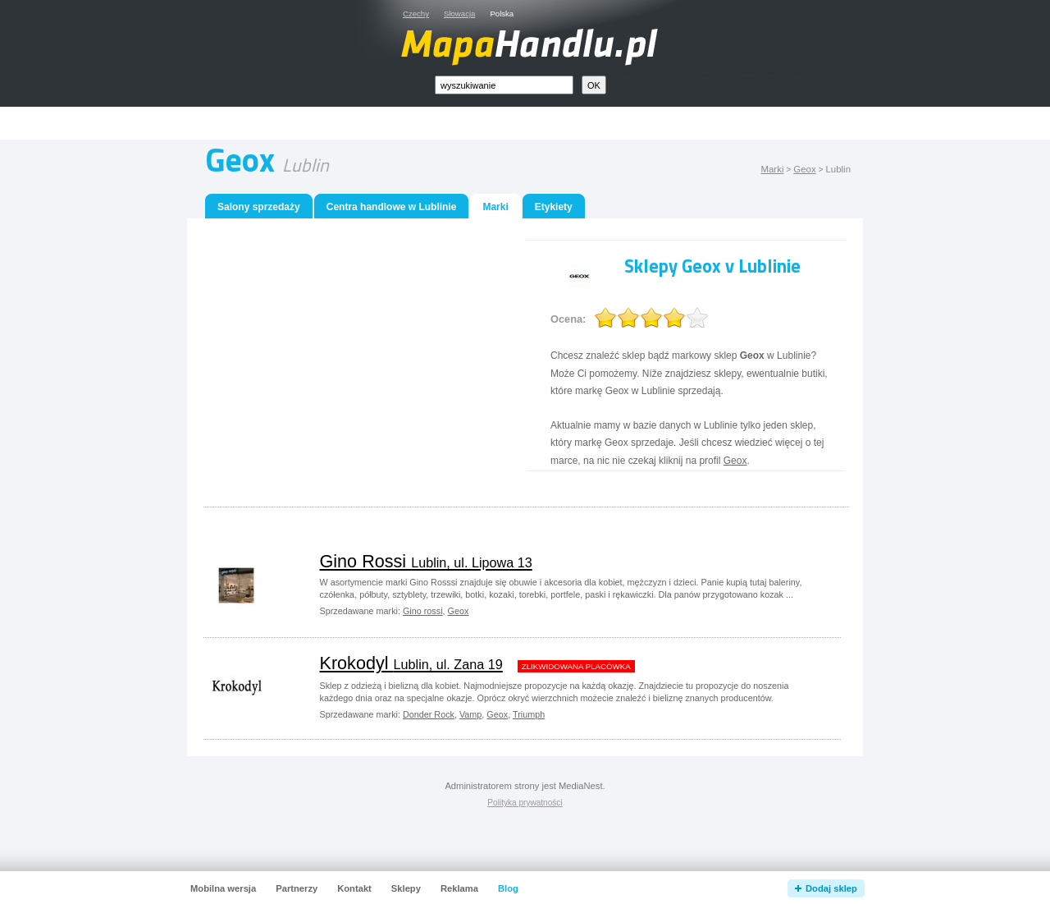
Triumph (529, 714)
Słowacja (459, 13)
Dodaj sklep (831, 888)
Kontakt (354, 888)
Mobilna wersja (223, 888)
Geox (804, 169)
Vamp (470, 714)
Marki (771, 169)
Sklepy (406, 888)
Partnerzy (296, 888)
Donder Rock (428, 714)
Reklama (459, 888)
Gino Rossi (426, 561)
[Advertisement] (543, 123)
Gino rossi (423, 611)
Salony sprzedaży (258, 207)
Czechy (416, 13)
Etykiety (554, 207)
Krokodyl (411, 663)
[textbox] (504, 85)
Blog (508, 888)
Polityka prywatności (524, 802)
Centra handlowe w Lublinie (391, 207)
